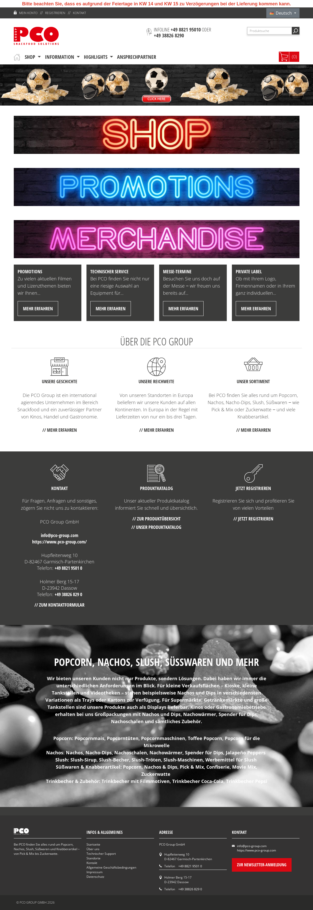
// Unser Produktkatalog (156, 527)
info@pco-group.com (59, 535)
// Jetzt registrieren (253, 519)
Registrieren (55, 13)
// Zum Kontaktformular (59, 605)
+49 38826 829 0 (68, 594)
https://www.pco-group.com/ (59, 542)
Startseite (93, 844)
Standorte (93, 858)
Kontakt (79, 13)
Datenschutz (95, 876)
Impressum (94, 872)
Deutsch (281, 13)
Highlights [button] (96, 56)
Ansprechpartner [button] (136, 56)
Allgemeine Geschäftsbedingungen (111, 867)
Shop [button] (30, 56)
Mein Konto (28, 13)
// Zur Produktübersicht (156, 519)
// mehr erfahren (59, 430)
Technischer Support (101, 853)
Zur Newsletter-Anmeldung (261, 865)
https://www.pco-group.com (256, 850)
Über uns (92, 849)
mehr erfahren (38, 308)
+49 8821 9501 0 (68, 568)
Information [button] (60, 56)
